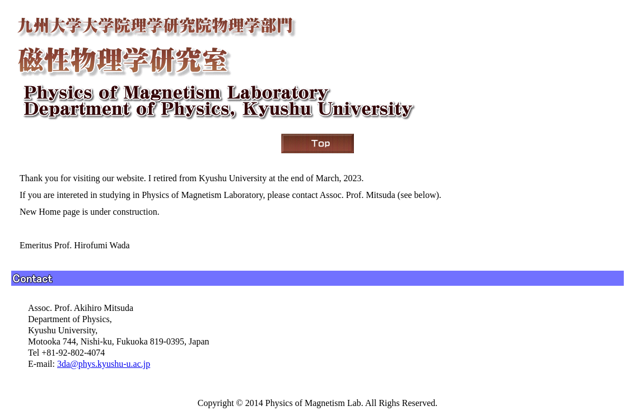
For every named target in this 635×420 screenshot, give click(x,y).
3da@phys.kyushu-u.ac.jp (103, 364)
